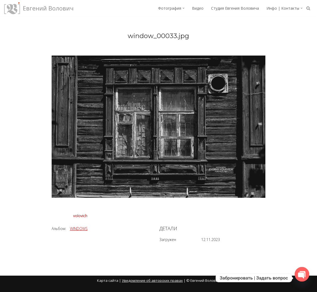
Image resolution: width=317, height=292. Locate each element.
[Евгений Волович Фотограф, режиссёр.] (39, 8)
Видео (198, 8)
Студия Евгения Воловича (235, 8)
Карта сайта (107, 280)
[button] (183, 8)
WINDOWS (79, 228)
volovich (80, 215)
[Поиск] (308, 8)
